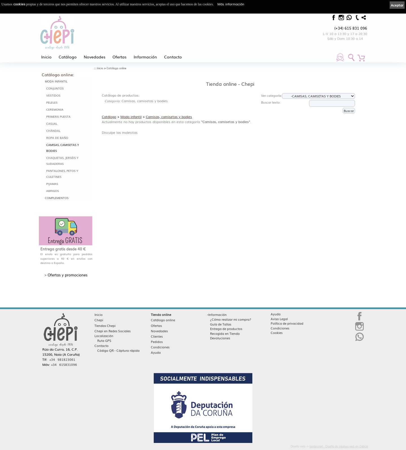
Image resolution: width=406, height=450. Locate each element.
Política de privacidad (287, 323)
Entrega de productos (226, 328)
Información (145, 57)
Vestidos (53, 95)
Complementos (57, 198)
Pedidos (157, 341)
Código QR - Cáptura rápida (118, 350)
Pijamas (52, 184)
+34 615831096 (64, 364)
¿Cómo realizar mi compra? (230, 319)
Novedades (94, 57)
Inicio (46, 57)
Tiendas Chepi (105, 325)
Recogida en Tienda (225, 333)
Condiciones (160, 347)
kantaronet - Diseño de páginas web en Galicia (339, 446)
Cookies (277, 332)
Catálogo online (116, 68)
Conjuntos (55, 88)
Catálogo (68, 57)
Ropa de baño (57, 138)
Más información (230, 3)
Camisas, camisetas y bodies (62, 148)
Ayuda (156, 352)
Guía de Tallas (220, 324)
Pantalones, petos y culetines (62, 174)
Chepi (98, 320)
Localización (103, 335)
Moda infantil (56, 81)
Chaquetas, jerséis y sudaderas (62, 161)
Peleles (52, 102)
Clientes (157, 336)
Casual (51, 123)
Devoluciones (220, 338)
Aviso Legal (279, 318)
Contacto (173, 57)
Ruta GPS (104, 340)
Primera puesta (58, 116)
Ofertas (119, 57)
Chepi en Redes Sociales (112, 331)
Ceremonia (54, 109)
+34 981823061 (62, 359)
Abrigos (52, 191)
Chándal (53, 130)
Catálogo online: (58, 74)
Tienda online (161, 314)
